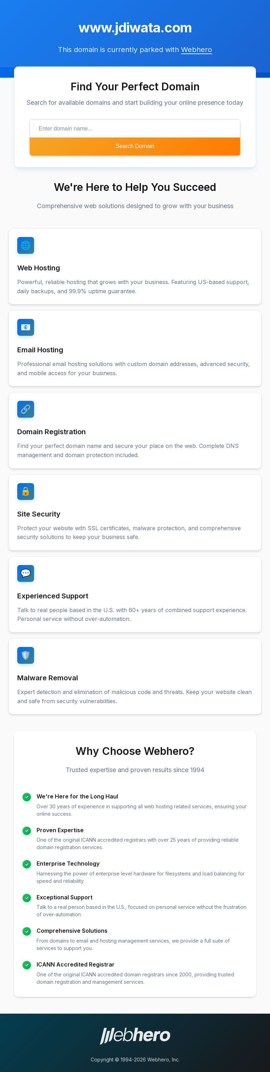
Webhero (196, 49)
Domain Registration (51, 432)
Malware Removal (47, 678)
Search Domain (135, 146)
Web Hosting (38, 268)
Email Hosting (40, 350)
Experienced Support (52, 596)
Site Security (38, 514)
